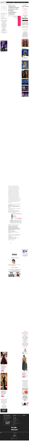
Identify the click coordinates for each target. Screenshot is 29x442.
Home (14, 416)
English (14, 438)
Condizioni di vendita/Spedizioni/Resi (16, 419)
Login (22, 2)
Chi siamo (14, 420)
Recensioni (26, 2)
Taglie (19, 2)
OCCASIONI (3, 17)
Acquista (19, 21)
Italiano (16, 438)
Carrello (11, 2)
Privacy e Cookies (15, 418)
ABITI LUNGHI (3, 14)
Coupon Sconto (15, 423)
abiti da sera (14, 265)
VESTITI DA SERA (6, 2)
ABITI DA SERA (10, 4)
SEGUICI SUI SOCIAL (25, 249)
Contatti (16, 2)
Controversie (14, 421)
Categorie (14, 417)
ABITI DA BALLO (3, 18)
